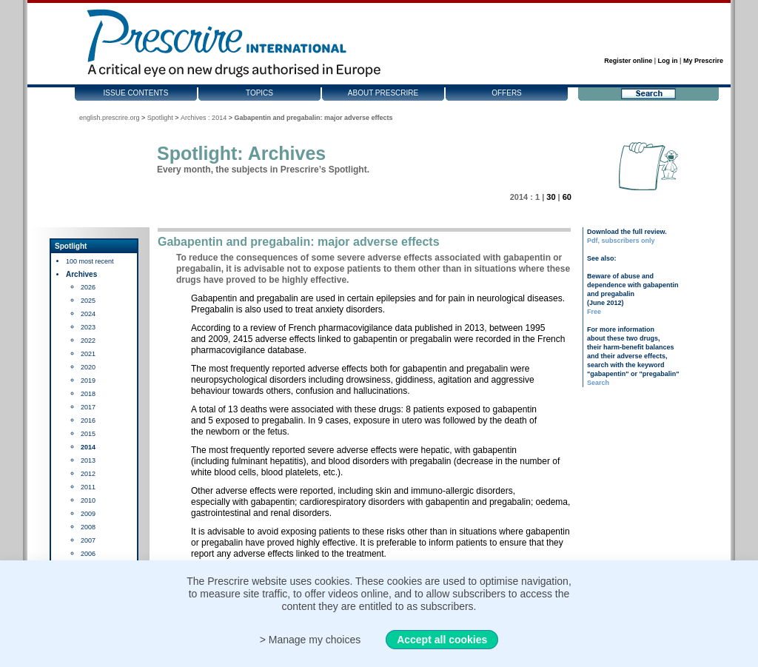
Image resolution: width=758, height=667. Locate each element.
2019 (88, 380)
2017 (88, 407)
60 (567, 196)
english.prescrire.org (109, 117)
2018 (88, 394)
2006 (88, 553)
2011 (88, 487)
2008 (88, 527)
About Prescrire (383, 93)
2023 (88, 327)
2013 (88, 460)
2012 (88, 473)
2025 (88, 300)
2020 (88, 367)
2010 (88, 500)
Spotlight (160, 117)
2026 (88, 287)
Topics (259, 93)
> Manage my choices (310, 640)
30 (550, 196)
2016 (88, 420)
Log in (668, 60)
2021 (88, 354)
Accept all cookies (442, 640)
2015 (88, 434)
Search (598, 382)
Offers (507, 93)
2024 (88, 314)
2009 (88, 513)
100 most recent (90, 261)
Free (594, 311)
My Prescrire (703, 60)
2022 (88, 340)
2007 (88, 540)
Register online (628, 60)
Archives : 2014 (204, 117)
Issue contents (136, 93)
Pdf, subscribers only (621, 240)
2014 (88, 447)
